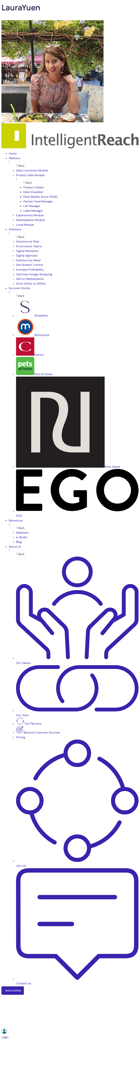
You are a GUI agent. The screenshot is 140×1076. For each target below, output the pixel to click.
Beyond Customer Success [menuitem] (38, 732)
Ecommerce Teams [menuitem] (29, 246)
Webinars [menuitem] (22, 533)
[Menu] (2, 122)
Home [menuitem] (13, 153)
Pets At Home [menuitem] (34, 374)
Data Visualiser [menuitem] (33, 192)
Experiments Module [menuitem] (30, 215)
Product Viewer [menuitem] (33, 187)
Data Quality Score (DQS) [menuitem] (40, 197)
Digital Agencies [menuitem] (27, 255)
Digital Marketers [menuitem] (27, 251)
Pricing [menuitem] (20, 737)
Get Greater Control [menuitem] (29, 265)
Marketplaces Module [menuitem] (30, 220)
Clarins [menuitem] (30, 355)
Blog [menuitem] (19, 542)
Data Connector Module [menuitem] (32, 170)
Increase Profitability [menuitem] (30, 269)
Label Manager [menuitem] (33, 211)
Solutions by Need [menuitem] (28, 260)
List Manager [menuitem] (31, 206)
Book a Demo (13, 990)
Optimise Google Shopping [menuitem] (34, 274)
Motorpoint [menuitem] (32, 335)
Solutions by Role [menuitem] (27, 241)
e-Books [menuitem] (21, 537)
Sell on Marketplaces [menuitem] (30, 279)
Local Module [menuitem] (25, 225)
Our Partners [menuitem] (29, 723)
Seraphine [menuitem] (32, 315)
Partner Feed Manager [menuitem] (38, 201)
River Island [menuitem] (68, 467)
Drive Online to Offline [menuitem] (31, 283)
